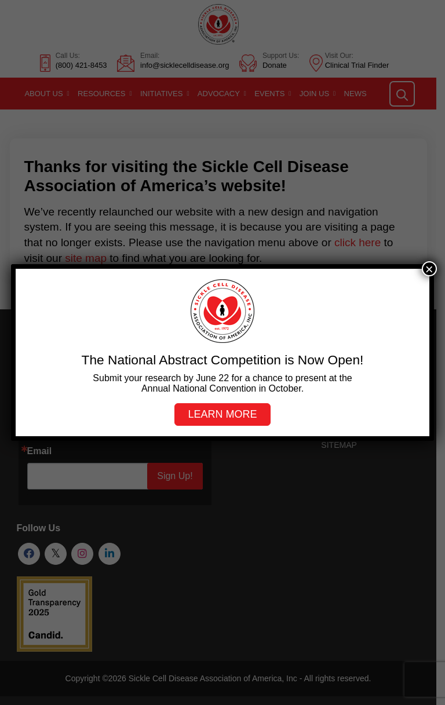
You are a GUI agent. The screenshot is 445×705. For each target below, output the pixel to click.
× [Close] (429, 268)
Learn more (222, 414)
